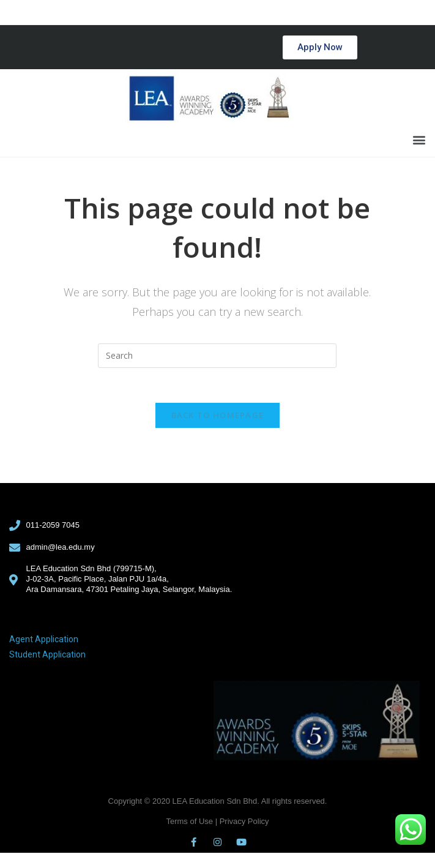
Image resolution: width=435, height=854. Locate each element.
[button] (320, 47)
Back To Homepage (217, 416)
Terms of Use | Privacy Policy (217, 822)
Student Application (47, 656)
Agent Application (43, 641)
